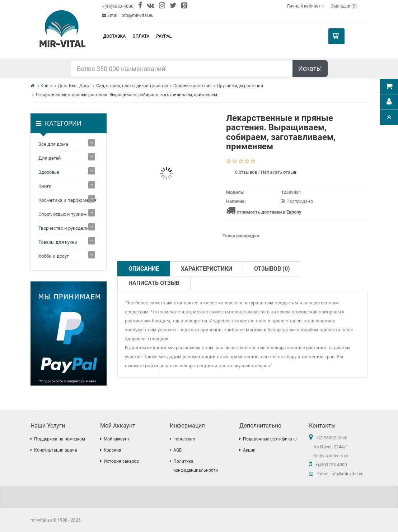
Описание (143, 268)
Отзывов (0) (272, 268)
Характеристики (206, 268)
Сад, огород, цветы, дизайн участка (132, 85)
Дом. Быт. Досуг (74, 85)
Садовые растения (192, 85)
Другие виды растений (240, 85)
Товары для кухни (58, 242)
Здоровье (48, 172)
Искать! (310, 68)
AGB (177, 450)
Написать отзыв (278, 172)
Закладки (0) (344, 6)
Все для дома (53, 144)
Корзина (112, 450)
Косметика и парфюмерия (67, 200)
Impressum (184, 439)
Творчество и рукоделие (65, 228)
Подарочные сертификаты (270, 439)
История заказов (121, 461)
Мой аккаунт (117, 439)
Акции (249, 450)
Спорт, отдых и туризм (62, 214)
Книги (47, 85)
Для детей (49, 158)
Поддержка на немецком (59, 439)
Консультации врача (55, 450)
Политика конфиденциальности (195, 466)
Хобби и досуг (53, 256)
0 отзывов (246, 172)
